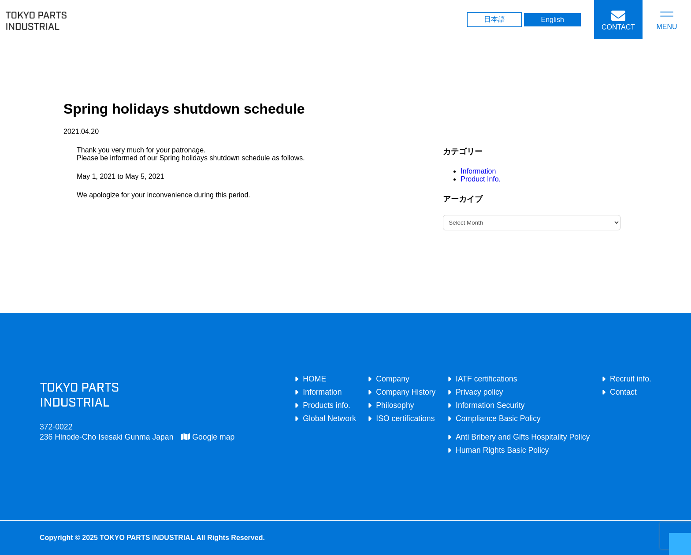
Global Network (329, 418)
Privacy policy (479, 392)
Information (478, 171)
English (552, 19)
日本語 (494, 19)
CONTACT (618, 27)
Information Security (490, 405)
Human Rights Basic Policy (502, 450)
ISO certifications (405, 418)
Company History (405, 392)
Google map (207, 437)
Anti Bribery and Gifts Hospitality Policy (523, 437)
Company (392, 378)
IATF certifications (486, 378)
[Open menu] (667, 20)
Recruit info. (630, 378)
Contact (623, 392)
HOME (314, 378)
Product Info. (481, 179)
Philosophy (395, 405)
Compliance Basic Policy (498, 418)
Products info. (326, 405)
